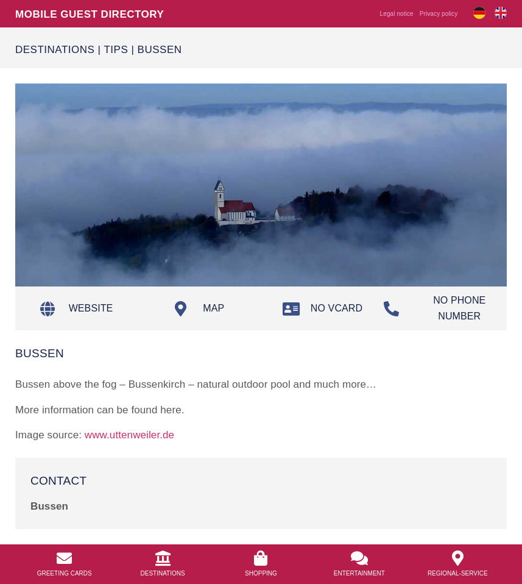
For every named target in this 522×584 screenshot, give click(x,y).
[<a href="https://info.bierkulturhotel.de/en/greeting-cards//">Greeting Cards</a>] (64, 558)
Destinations (54, 49)
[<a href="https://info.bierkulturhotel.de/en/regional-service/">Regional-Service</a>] (457, 558)
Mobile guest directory (89, 14)
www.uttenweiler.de (129, 434)
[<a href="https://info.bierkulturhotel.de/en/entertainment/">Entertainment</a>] (359, 558)
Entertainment (359, 573)
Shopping (261, 573)
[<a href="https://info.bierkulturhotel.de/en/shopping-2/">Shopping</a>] (261, 558)
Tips (116, 49)
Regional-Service (458, 573)
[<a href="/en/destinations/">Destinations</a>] (163, 558)
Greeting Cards (64, 573)
